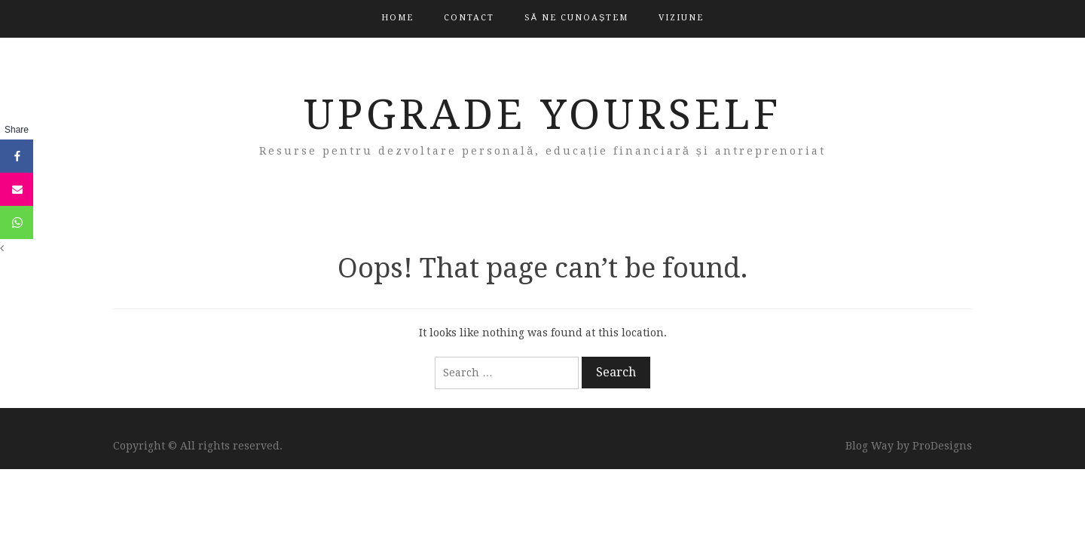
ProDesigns (942, 446)
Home (397, 18)
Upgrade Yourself (543, 114)
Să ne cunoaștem (576, 18)
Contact (469, 18)
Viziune (681, 18)
